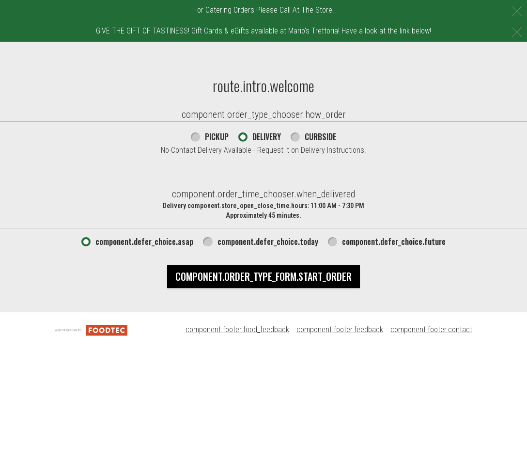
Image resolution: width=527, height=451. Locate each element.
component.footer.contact (431, 412)
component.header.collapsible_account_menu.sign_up (220, 114)
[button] (57, 64)
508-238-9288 (498, 51)
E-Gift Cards (280, 52)
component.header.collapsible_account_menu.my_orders (225, 72)
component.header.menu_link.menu (185, 52)
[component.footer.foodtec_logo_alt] (91, 412)
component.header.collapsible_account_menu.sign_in (290, 93)
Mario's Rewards (154, 93)
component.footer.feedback (339, 412)
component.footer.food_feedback (237, 412)
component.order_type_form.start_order (263, 359)
